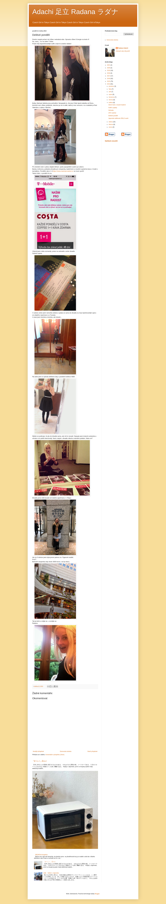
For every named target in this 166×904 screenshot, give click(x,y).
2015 (109, 81)
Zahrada (111, 110)
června (111, 100)
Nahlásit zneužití (111, 141)
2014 (109, 84)
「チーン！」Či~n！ (39, 761)
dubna (111, 122)
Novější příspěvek (38, 751)
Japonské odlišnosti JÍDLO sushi (118, 118)
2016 (109, 78)
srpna (111, 94)
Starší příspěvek (92, 751)
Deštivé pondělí (113, 115)
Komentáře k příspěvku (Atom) (55, 754)
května (111, 102)
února (111, 127)
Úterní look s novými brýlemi (117, 105)
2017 (109, 76)
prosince (111, 86)
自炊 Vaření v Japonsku (51, 873)
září (110, 91)
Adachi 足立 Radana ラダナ (75, 12)
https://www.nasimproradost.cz (63, 171)
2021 (109, 65)
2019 (109, 70)
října (110, 89)
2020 (109, 68)
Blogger (97, 894)
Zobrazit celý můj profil (123, 51)
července (112, 97)
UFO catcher (112, 113)
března (111, 124)
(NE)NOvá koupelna (41, 854)
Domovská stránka (65, 751)
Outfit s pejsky (112, 107)
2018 (109, 73)
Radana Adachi (123, 48)
